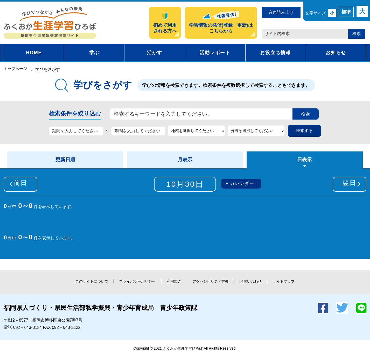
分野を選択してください (254, 132)
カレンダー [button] (243, 187)
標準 (346, 12)
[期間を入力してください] (76, 132)
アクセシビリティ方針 (214, 285)
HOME (34, 52)
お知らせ (336, 52)
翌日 (345, 188)
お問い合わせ (260, 285)
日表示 (304, 162)
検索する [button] (304, 132)
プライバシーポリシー (130, 285)
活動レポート (215, 52)
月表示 (184, 162)
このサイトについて (78, 285)
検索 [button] (356, 33)
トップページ (16, 69)
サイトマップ (297, 285)
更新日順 (65, 162)
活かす (154, 52)
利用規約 (172, 285)
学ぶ (94, 52)
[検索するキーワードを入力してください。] (198, 114)
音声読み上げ (281, 12)
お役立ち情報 (275, 52)
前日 (24, 188)
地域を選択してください (194, 132)
